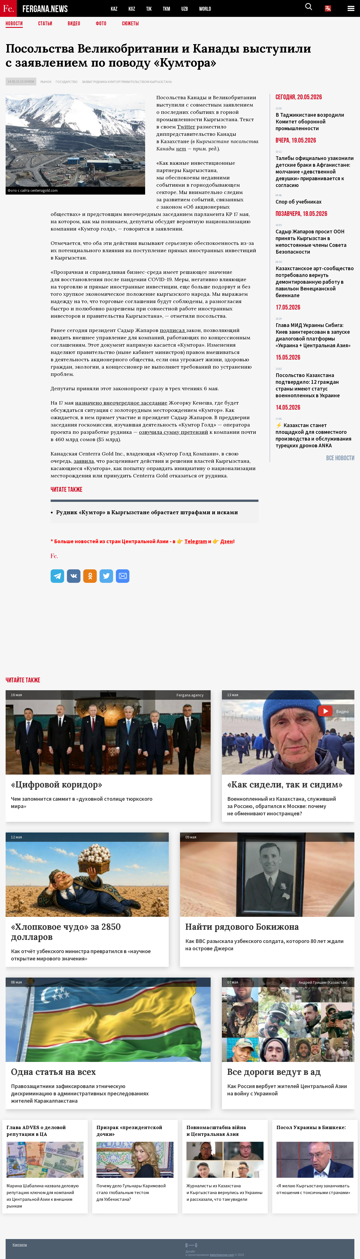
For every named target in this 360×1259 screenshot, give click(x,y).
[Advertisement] (180, 635)
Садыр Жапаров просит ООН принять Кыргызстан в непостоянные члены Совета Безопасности (311, 241)
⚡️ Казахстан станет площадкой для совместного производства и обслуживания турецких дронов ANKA (314, 435)
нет (181, 148)
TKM (169, 8)
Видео (76, 24)
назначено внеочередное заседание (121, 403)
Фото (103, 24)
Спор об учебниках (298, 201)
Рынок (45, 82)
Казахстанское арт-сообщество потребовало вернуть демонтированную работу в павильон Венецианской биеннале (315, 282)
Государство (67, 82)
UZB (188, 8)
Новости (15, 24)
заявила (84, 461)
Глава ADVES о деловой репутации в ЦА (39, 1131)
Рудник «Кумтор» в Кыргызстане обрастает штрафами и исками (151, 512)
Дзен (226, 541)
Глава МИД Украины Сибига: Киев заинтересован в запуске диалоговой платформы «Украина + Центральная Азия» (313, 335)
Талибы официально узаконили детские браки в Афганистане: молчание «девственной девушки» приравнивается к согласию (315, 171)
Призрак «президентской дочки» (133, 1131)
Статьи (46, 24)
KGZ (133, 8)
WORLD (209, 8)
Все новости (340, 458)
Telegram (195, 541)
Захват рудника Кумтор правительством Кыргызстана (127, 82)
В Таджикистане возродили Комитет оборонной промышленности (310, 121)
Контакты (20, 1242)
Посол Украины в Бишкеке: (314, 1128)
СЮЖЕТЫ (134, 24)
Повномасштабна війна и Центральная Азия (219, 1131)
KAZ (114, 8)
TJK (151, 8)
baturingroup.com (222, 1253)
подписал (173, 330)
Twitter (186, 126)
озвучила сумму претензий (173, 432)
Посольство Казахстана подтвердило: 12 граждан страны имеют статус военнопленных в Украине (308, 385)
